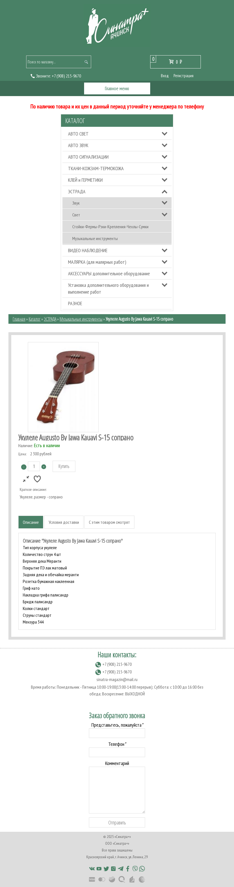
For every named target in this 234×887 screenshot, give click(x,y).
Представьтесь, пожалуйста (117, 725)
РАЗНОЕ (75, 303)
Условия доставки (64, 522)
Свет (76, 215)
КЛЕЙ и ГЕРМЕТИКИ (85, 180)
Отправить (117, 822)
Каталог (75, 120)
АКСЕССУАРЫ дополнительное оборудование (109, 273)
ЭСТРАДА (77, 191)
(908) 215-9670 (66, 76)
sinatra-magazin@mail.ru (117, 679)
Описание (31, 522)
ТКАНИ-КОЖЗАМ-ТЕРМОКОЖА (96, 168)
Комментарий (117, 763)
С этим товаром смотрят (109, 522)
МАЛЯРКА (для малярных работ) (97, 262)
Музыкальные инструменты (95, 238)
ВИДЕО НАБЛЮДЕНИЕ (87, 250)
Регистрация (184, 75)
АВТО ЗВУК (78, 145)
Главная (19, 319)
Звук (76, 203)
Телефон (117, 744)
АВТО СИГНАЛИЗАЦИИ (88, 157)
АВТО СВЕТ (78, 133)
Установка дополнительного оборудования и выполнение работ (108, 288)
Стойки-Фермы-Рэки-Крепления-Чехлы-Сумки (110, 226)
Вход (165, 75)
